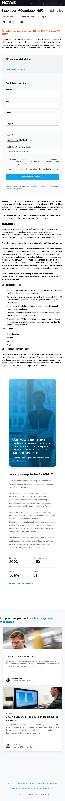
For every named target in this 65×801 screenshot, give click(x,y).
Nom (7, 101)
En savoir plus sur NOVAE (21, 583)
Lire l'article (10, 671)
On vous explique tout (16, 189)
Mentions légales (44, 794)
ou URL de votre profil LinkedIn (18, 147)
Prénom (9, 90)
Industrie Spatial (8, 17)
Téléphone (10, 124)
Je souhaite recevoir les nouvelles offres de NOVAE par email (34, 169)
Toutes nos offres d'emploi (18, 69)
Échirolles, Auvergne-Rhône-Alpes (34, 17)
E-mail (8, 112)
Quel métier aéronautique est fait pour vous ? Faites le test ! (32, 788)
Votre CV (9, 135)
